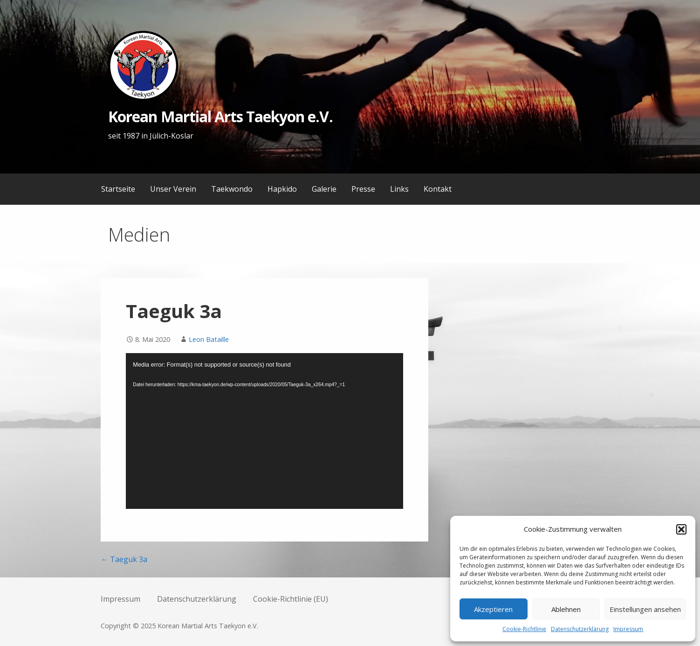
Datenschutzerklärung (580, 629)
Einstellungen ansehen (645, 609)
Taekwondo (232, 189)
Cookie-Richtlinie (524, 629)
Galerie (324, 189)
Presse (363, 189)
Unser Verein (173, 189)
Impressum (628, 629)
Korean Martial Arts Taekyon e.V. (220, 116)
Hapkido (282, 189)
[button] (681, 529)
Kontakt (438, 189)
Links (399, 189)
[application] (264, 431)
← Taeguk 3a (124, 559)
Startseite (118, 189)
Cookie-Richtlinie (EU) (290, 599)
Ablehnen (566, 609)
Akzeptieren (493, 609)
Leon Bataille (209, 339)
